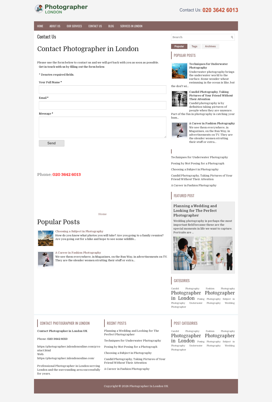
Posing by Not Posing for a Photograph (197, 163)
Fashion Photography (220, 288)
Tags (194, 46)
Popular (179, 46)
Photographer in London (118, 397)
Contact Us (95, 26)
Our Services (74, 26)
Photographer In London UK (148, 386)
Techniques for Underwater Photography (199, 157)
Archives (210, 46)
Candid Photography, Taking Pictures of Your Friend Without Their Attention (211, 95)
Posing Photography (209, 299)
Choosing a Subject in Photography (79, 231)
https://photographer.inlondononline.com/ (65, 358)
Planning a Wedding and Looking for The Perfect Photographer (195, 210)
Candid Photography (185, 288)
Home (40, 26)
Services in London (131, 26)
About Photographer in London (150, 397)
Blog (111, 26)
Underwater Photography (205, 303)
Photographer (186, 293)
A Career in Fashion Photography (78, 252)
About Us (55, 26)
